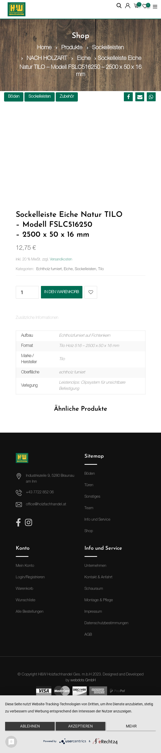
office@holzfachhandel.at (46, 504)
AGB (88, 634)
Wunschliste (25, 600)
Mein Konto (25, 566)
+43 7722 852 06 (40, 492)
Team (88, 508)
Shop (88, 531)
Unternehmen (95, 566)
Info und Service (97, 519)
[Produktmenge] (22, 292)
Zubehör (67, 97)
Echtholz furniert (49, 269)
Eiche (68, 269)
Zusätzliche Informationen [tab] (37, 318)
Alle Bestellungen (29, 611)
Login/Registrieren (30, 577)
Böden (13, 97)
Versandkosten (61, 259)
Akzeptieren (80, 726)
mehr (131, 726)
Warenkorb (24, 589)
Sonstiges (92, 496)
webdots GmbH (83, 680)
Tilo (101, 269)
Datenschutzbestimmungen (106, 623)
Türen (88, 485)
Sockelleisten (39, 97)
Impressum (93, 611)
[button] (128, 96)
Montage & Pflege (98, 600)
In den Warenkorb (62, 292)
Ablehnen (30, 726)
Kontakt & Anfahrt (98, 577)
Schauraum (93, 589)
